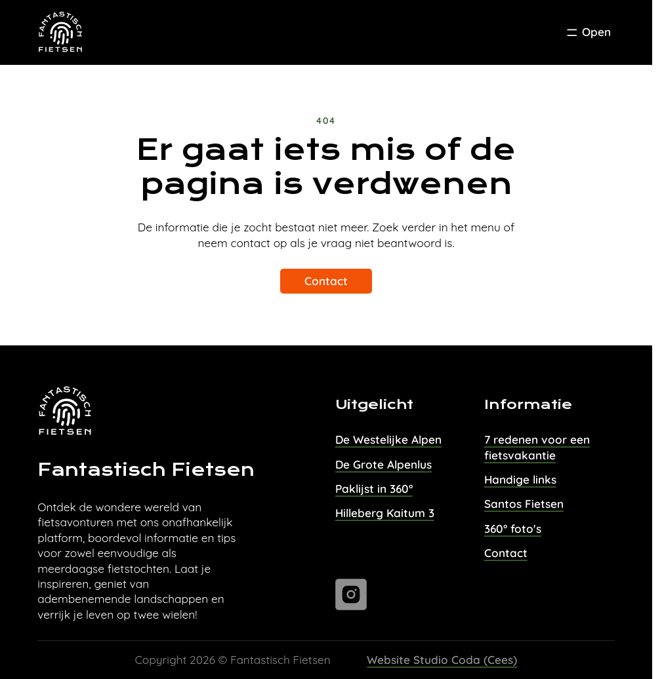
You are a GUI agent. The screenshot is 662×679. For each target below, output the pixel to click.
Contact (326, 281)
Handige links (520, 479)
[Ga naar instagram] (351, 594)
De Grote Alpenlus (383, 464)
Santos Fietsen (524, 504)
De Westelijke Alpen (388, 439)
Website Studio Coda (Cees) (442, 660)
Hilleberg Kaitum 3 (384, 513)
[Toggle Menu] (588, 33)
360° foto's (512, 528)
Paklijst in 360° (374, 488)
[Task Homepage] (61, 32)
